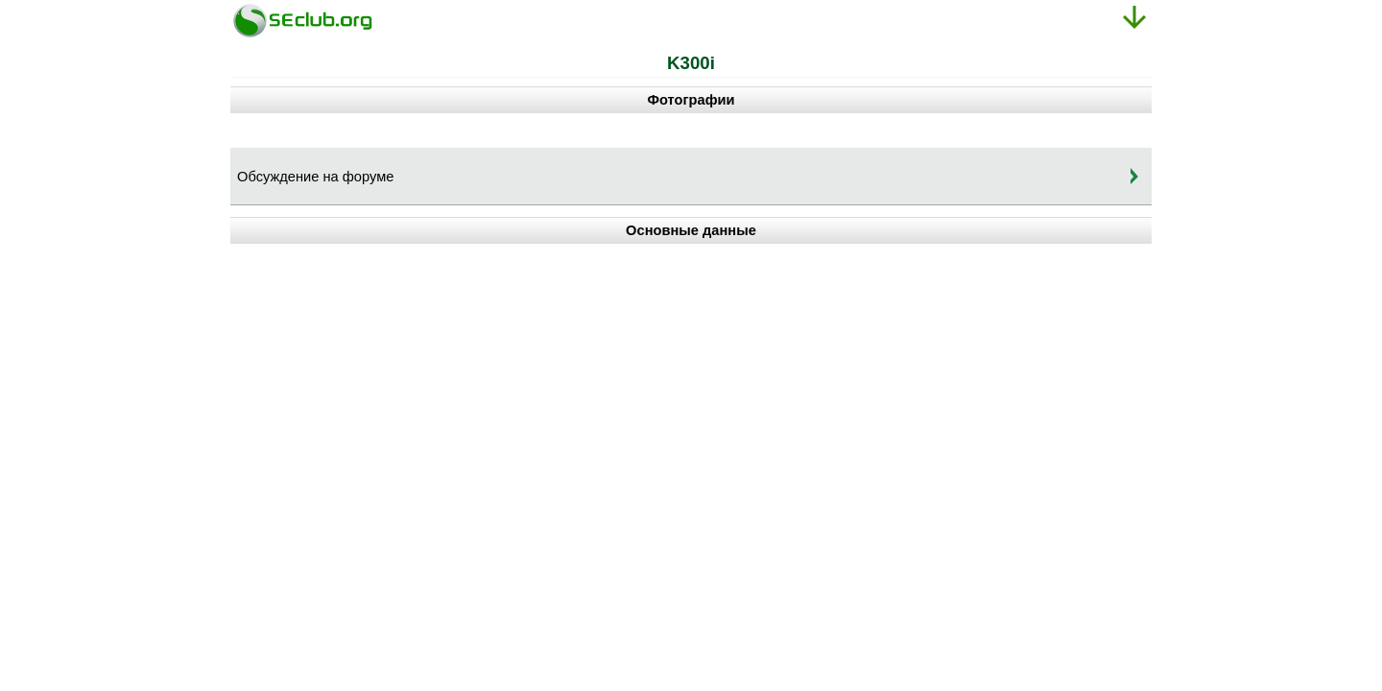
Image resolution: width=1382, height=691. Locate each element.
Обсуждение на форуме (315, 176)
